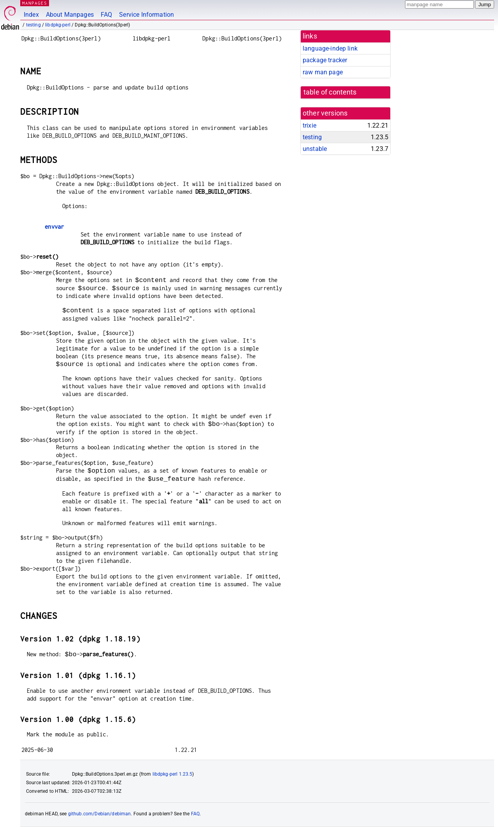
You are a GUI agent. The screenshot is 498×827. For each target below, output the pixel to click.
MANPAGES (34, 2)
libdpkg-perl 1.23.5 (173, 774)
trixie (309, 125)
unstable (315, 148)
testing (33, 25)
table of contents (330, 92)
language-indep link (330, 48)
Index (31, 14)
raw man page (323, 72)
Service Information (146, 14)
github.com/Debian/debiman (99, 813)
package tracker (325, 60)
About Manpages (70, 14)
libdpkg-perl (57, 25)
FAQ (106, 14)
